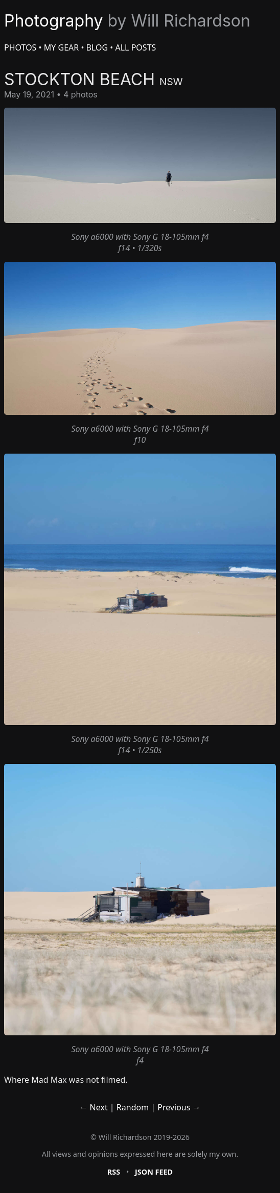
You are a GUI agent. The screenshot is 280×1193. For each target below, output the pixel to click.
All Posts (135, 47)
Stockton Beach (93, 79)
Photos (20, 47)
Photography (127, 21)
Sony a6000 (92, 236)
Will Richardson (125, 1137)
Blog (97, 47)
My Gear (61, 47)
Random (132, 1107)
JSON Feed (154, 1172)
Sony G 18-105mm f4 (170, 236)
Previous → (178, 1107)
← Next (93, 1107)
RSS (113, 1172)
